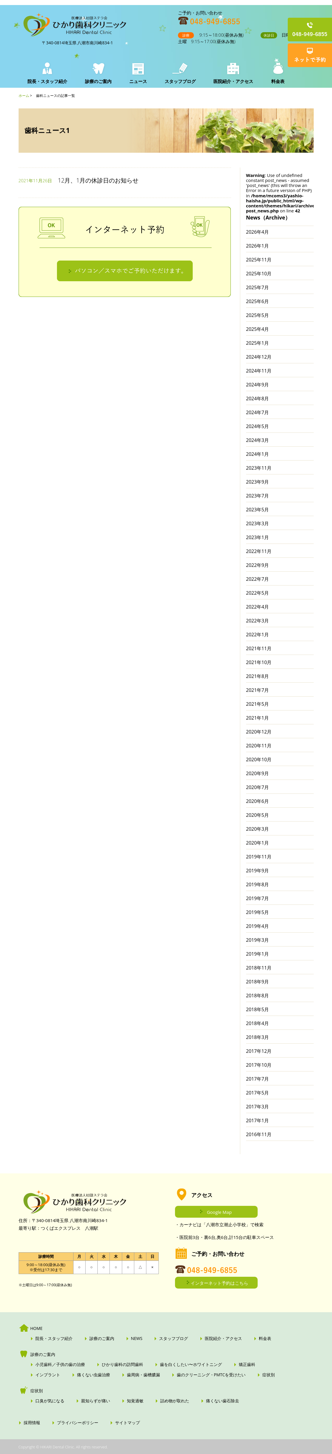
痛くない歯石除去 (222, 1400)
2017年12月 (259, 1051)
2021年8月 (257, 676)
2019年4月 (257, 926)
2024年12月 (259, 357)
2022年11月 (259, 551)
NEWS (137, 1338)
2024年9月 (257, 384)
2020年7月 (257, 787)
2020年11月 (259, 745)
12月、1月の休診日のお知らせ (98, 180)
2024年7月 (257, 412)
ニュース (138, 81)
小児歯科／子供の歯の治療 (60, 1364)
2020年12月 (259, 731)
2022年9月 (257, 565)
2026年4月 (257, 232)
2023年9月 (257, 482)
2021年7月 (257, 690)
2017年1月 (257, 1120)
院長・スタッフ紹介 (47, 81)
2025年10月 (259, 273)
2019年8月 (257, 884)
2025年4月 (257, 329)
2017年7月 (257, 1079)
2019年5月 (257, 912)
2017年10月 (259, 1065)
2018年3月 (257, 1037)
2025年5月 (257, 315)
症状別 (268, 1374)
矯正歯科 (247, 1364)
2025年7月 (257, 287)
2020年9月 (257, 773)
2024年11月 (259, 370)
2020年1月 (257, 843)
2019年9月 (257, 870)
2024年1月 (257, 454)
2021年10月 (259, 662)
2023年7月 (257, 495)
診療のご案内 (98, 81)
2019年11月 (259, 856)
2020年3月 (257, 829)
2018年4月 (257, 1023)
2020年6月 (257, 801)
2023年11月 (259, 468)
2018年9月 (257, 981)
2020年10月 (259, 759)
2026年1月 (257, 246)
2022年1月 (257, 634)
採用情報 (32, 1422)
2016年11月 (259, 1134)
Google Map (219, 1212)
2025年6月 (257, 301)
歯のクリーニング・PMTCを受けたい (211, 1374)
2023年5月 (257, 509)
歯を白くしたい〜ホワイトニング (191, 1364)
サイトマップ (127, 1422)
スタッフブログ (180, 81)
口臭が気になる (49, 1400)
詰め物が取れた (174, 1400)
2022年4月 (257, 607)
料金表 (277, 81)
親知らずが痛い (95, 1400)
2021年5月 (257, 704)
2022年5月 (257, 593)
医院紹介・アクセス (233, 81)
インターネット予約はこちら (219, 1283)
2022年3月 (257, 620)
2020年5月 (257, 815)
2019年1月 (257, 954)
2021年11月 (259, 648)
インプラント (47, 1374)
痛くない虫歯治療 (93, 1374)
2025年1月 (257, 343)
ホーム (24, 95)
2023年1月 (257, 537)
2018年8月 (257, 995)
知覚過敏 (135, 1400)
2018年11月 (259, 968)
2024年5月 (257, 426)
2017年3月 (257, 1106)
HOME (36, 1328)
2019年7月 (257, 898)
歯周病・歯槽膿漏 (143, 1374)
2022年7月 (257, 579)
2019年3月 (257, 940)
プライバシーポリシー (77, 1422)
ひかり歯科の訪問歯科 (122, 1364)
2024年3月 (257, 440)
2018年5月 (257, 1009)
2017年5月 (257, 1092)
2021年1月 (257, 718)
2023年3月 (257, 523)
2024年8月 (257, 398)
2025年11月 (259, 259)
